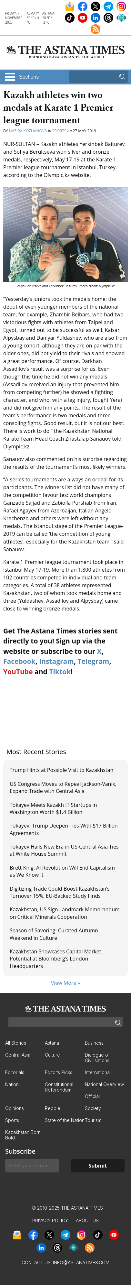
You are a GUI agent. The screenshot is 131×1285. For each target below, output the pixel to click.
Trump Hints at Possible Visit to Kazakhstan (61, 770)
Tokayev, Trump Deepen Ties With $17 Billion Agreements (64, 829)
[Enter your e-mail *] (32, 1165)
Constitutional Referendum (59, 1087)
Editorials (14, 1072)
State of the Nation (65, 1120)
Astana (52, 1043)
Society (93, 1108)
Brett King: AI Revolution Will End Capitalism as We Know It (62, 871)
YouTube (18, 671)
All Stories (15, 1043)
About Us (87, 1220)
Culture (52, 1055)
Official (92, 1096)
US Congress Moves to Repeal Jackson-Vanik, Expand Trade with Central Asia (63, 787)
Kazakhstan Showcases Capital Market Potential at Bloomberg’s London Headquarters (55, 959)
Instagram (56, 661)
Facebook (19, 661)
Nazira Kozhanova (28, 131)
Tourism (93, 1120)
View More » (65, 982)
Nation (12, 1084)
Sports (59, 131)
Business (94, 1043)
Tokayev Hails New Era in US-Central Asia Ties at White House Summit (64, 850)
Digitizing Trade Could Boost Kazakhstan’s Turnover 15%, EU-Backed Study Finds (60, 892)
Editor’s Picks (58, 1072)
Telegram (93, 661)
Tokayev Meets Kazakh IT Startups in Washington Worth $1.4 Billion (53, 808)
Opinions (14, 1108)
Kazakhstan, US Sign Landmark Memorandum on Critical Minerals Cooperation (65, 913)
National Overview (104, 1084)
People (52, 1108)
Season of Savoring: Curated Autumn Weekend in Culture (54, 934)
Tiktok (60, 671)
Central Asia (17, 1055)
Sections (29, 77)
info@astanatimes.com (81, 1262)
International (98, 1072)
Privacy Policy (50, 1220)
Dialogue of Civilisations (97, 1057)
